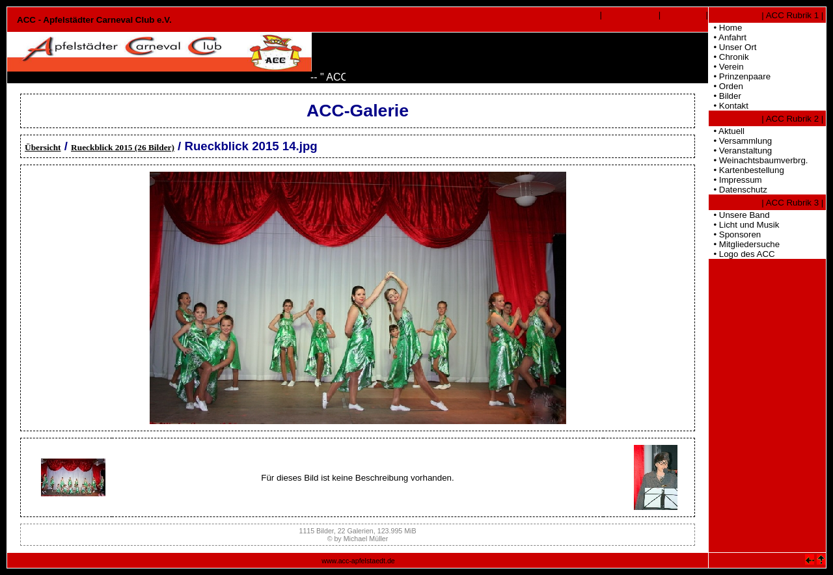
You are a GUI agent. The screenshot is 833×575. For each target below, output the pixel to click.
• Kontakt (728, 106)
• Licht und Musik (744, 225)
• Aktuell (726, 131)
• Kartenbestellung (746, 170)
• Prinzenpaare (740, 76)
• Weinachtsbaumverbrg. (758, 160)
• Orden (726, 86)
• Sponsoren (735, 234)
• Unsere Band (739, 215)
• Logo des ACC (742, 254)
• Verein (726, 67)
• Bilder (725, 96)
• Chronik (729, 57)
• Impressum (735, 180)
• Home (725, 28)
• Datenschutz (738, 189)
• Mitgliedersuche (744, 244)
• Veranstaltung (740, 150)
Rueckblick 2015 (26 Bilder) (122, 147)
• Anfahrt (727, 37)
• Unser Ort (733, 47)
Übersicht (43, 147)
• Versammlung (740, 141)
